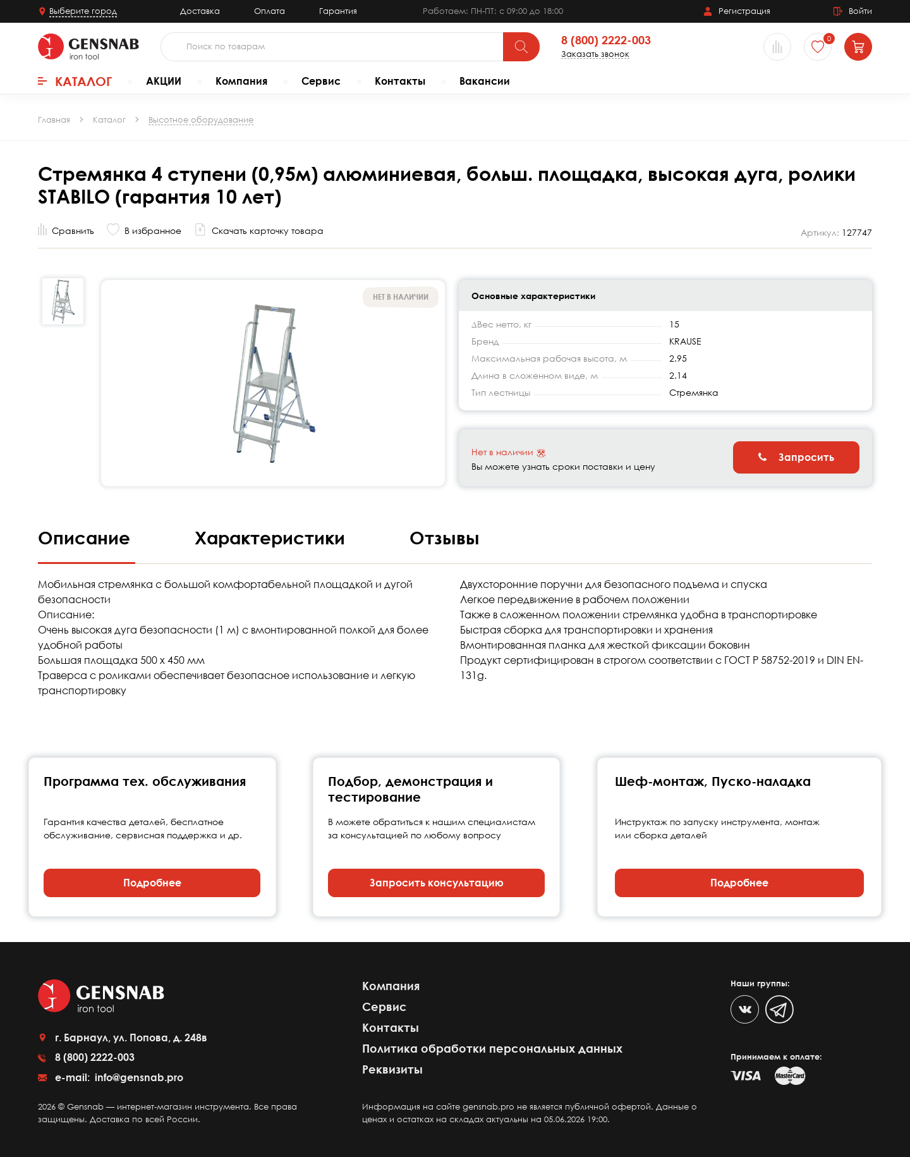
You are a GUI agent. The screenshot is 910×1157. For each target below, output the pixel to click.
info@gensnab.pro (137, 1077)
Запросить (796, 457)
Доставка (200, 11)
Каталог (75, 81)
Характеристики (272, 537)
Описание (86, 537)
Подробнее (152, 882)
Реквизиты (392, 1069)
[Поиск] (521, 46)
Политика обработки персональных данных (492, 1048)
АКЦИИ (163, 81)
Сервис (321, 81)
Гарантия (338, 11)
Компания (241, 81)
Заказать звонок (595, 54)
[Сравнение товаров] (777, 47)
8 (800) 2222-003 (606, 40)
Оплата (269, 11)
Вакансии (484, 81)
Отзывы (445, 537)
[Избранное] (818, 47)
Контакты (400, 81)
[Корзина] (858, 47)
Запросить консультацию (437, 882)
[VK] (745, 1009)
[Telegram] (779, 1009)
